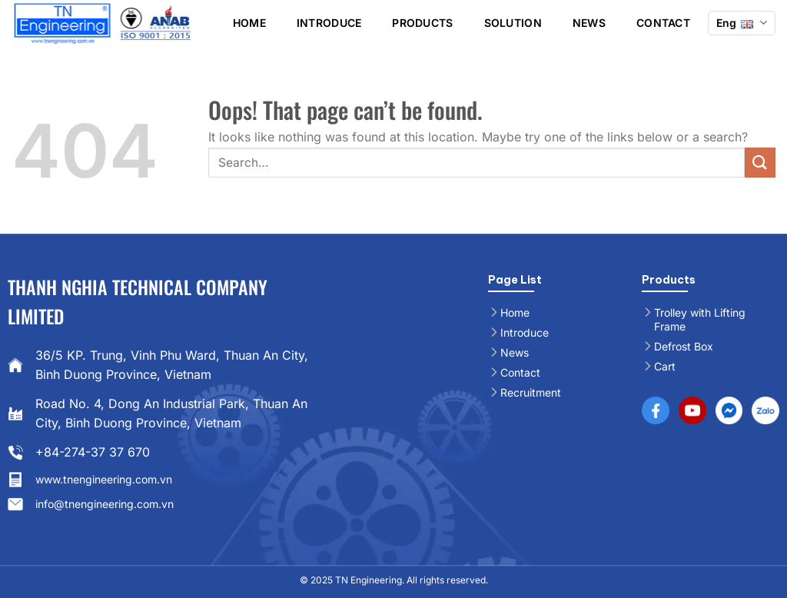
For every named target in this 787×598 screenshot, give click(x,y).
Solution (513, 22)
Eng (741, 22)
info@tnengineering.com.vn (104, 503)
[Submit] (760, 163)
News (589, 22)
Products (422, 22)
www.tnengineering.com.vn (103, 479)
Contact (663, 22)
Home (249, 22)
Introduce (329, 22)
